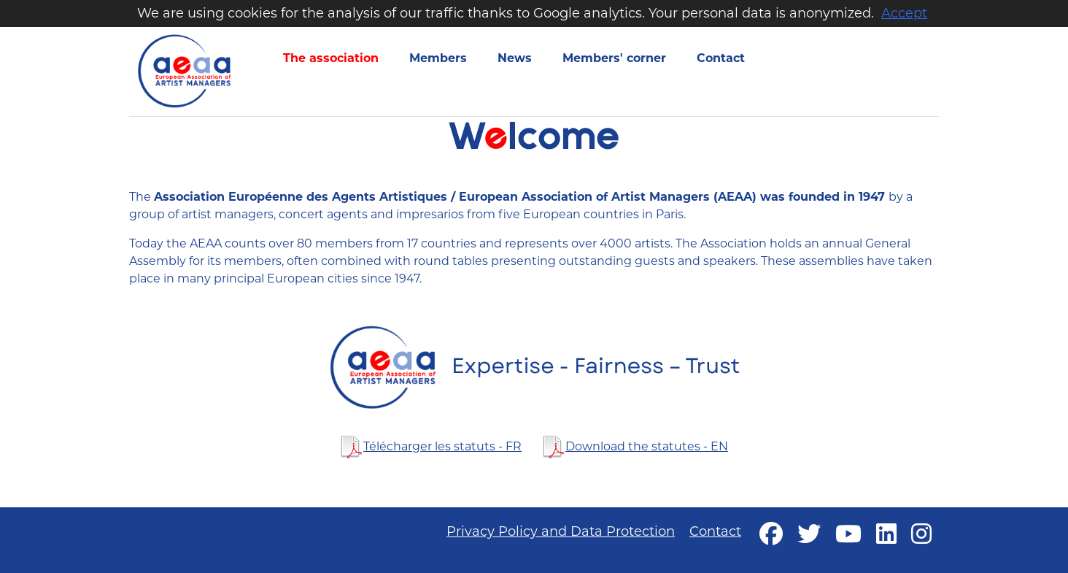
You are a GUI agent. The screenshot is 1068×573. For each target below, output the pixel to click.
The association (331, 58)
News (515, 58)
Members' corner (614, 58)
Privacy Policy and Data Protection (560, 531)
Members (438, 58)
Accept (904, 13)
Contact (721, 58)
